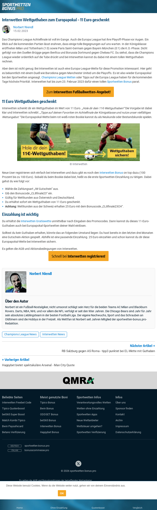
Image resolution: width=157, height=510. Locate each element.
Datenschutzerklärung (128, 432)
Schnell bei (78, 256)
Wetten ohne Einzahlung (90, 408)
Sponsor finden (124, 408)
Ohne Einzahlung (58, 508)
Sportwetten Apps (87, 414)
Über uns (121, 402)
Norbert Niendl (40, 273)
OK (62, 493)
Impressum (122, 426)
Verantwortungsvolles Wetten (94, 402)
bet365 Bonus (48, 420)
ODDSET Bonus (49, 414)
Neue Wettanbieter (87, 420)
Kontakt (120, 414)
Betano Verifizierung (13, 432)
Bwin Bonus (47, 408)
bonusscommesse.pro (37, 450)
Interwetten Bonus (111, 172)
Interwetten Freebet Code (16, 402)
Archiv (119, 420)
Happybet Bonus (49, 432)
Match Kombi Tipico (13, 420)
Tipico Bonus (47, 402)
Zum (78, 91)
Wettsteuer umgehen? (89, 426)
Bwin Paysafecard (12, 426)
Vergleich (137, 508)
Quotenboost (98, 508)
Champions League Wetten (58, 77)
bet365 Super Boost (13, 414)
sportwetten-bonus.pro (37, 445)
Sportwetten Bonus (119, 81)
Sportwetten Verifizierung (91, 432)
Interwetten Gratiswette (36, 221)
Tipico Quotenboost (13, 408)
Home (20, 508)
